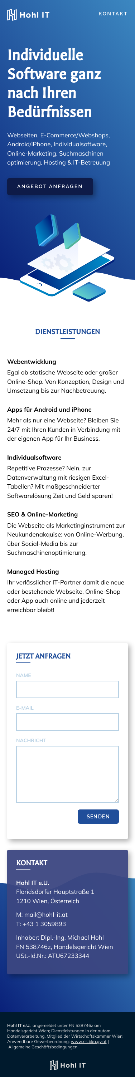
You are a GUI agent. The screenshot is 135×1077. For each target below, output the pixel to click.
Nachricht (31, 740)
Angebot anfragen (50, 187)
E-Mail (25, 708)
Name (23, 675)
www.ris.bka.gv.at (89, 1041)
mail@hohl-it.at (46, 915)
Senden (98, 816)
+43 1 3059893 (44, 924)
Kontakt (113, 14)
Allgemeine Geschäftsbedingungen (42, 1046)
